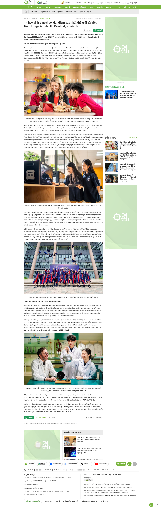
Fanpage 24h (55, 464)
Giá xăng (78, 3)
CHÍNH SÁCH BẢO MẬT (71, 501)
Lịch (100, 3)
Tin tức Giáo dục (71, 12)
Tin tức (38, 7)
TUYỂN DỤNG (105, 501)
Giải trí (67, 7)
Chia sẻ (99, 30)
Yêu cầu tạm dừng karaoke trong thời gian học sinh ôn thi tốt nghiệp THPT (89, 451)
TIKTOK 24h (86, 464)
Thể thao (127, 7)
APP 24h (29, 464)
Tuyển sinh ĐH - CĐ (48, 12)
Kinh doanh (58, 7)
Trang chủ (27, 18)
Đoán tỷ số (89, 3)
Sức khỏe (100, 7)
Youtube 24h (101, 464)
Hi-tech (108, 7)
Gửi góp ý (41, 418)
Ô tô (134, 7)
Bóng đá (47, 7)
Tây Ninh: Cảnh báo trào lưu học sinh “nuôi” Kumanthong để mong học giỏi (89, 439)
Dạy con (60, 12)
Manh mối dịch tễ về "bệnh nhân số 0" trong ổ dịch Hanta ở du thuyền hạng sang (128, 178)
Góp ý (58, 501)
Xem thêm (131, 137)
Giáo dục (34, 12)
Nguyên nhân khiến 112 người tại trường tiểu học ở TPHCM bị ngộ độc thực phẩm (128, 156)
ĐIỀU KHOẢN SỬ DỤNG (89, 501)
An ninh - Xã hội (59, 470)
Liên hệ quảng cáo (33, 501)
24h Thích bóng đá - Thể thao (83, 7)
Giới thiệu (48, 501)
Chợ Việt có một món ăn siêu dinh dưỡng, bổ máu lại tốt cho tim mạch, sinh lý (128, 145)
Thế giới (117, 7)
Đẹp (89, 470)
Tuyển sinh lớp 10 (85, 12)
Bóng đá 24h (71, 464)
